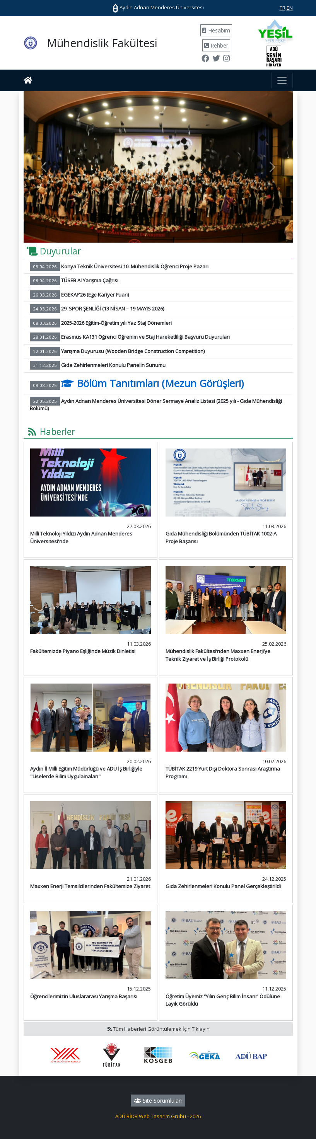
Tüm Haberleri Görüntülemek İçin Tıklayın (157, 1028)
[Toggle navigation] (282, 80)
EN (290, 7)
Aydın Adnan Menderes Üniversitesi (158, 7)
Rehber (216, 45)
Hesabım (216, 30)
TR (282, 7)
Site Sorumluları (158, 1100)
